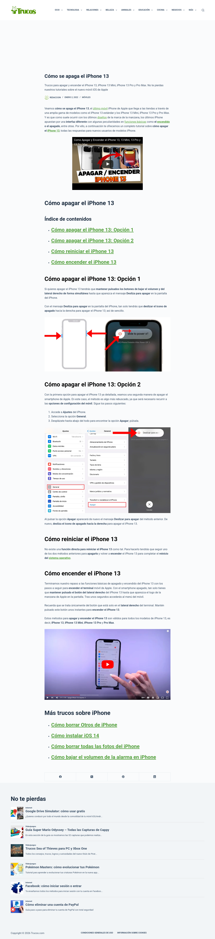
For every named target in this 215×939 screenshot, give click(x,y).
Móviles (86, 97)
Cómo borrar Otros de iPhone (84, 725)
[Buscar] (203, 10)
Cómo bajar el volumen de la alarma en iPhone (103, 757)
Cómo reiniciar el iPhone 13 (82, 251)
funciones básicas (135, 121)
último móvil (100, 108)
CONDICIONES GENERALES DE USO (97, 933)
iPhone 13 (53, 130)
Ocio (59, 10)
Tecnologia (75, 10)
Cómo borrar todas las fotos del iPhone (95, 746)
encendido (163, 121)
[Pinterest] (123, 777)
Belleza (112, 10)
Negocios (179, 10)
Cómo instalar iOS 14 (75, 735)
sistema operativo (60, 558)
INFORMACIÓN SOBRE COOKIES (132, 933)
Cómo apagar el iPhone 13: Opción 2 (92, 240)
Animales (128, 10)
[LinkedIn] (154, 777)
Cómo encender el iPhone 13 (83, 262)
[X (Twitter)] (92, 777)
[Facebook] (60, 777)
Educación (146, 10)
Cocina (163, 10)
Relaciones (94, 10)
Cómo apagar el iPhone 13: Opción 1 (92, 230)
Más (193, 10)
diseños (102, 117)
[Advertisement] (107, 45)
